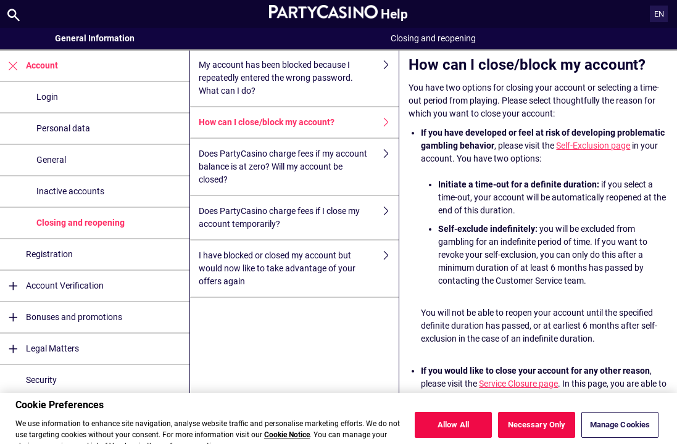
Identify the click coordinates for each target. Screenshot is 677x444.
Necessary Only (537, 430)
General (51, 160)
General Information (95, 38)
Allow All (453, 430)
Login (47, 97)
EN (659, 13)
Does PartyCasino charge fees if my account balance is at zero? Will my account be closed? (299, 167)
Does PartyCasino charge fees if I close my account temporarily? (299, 217)
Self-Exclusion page (593, 145)
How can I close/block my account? (299, 122)
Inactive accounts (70, 191)
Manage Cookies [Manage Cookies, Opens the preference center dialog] (620, 430)
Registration (49, 254)
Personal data (63, 128)
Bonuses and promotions (61, 317)
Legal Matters (39, 349)
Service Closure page (518, 383)
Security (41, 380)
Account (29, 66)
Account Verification (52, 286)
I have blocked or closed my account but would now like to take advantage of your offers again (299, 268)
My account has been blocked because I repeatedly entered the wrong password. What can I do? (299, 78)
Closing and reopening (80, 223)
